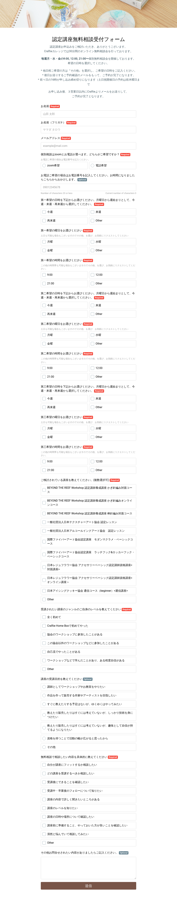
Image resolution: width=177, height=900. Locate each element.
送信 (88, 886)
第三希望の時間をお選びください (67, 447)
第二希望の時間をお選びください (67, 353)
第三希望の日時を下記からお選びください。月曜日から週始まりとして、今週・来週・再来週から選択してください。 (88, 389)
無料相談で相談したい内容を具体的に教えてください (79, 757)
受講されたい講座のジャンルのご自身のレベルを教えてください (86, 609)
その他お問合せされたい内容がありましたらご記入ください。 (84, 852)
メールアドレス (56, 138)
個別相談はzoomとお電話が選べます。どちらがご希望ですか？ (85, 154)
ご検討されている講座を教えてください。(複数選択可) (80, 480)
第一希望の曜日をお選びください (67, 230)
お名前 (50, 106)
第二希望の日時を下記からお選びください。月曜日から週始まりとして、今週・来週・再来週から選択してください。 (88, 295)
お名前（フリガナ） (58, 122)
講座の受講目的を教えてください (66, 679)
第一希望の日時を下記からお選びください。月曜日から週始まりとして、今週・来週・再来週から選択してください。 (88, 202)
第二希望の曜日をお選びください (67, 324)
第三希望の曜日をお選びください (67, 417)
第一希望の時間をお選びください (67, 260)
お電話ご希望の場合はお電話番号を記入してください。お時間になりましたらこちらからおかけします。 (88, 177)
